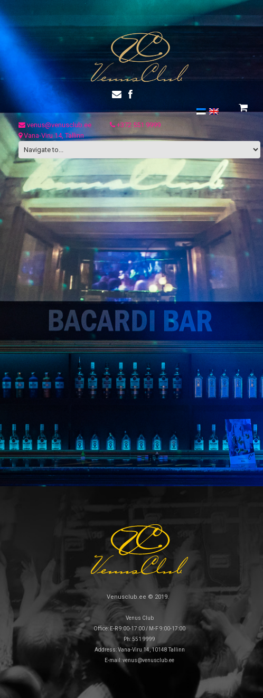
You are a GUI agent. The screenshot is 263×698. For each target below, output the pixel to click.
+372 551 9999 (135, 125)
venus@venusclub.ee (54, 125)
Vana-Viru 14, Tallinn (51, 135)
